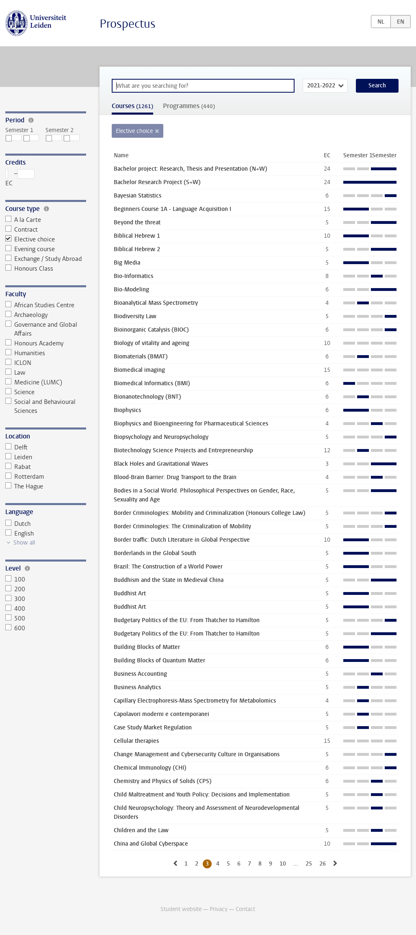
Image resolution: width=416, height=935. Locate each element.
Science (20, 392)
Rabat (18, 467)
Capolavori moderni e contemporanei (161, 714)
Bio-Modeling (131, 289)
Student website (181, 909)
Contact (245, 909)
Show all (24, 543)
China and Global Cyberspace (151, 844)
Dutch (18, 524)
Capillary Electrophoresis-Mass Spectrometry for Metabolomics (195, 701)
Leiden (18, 457)
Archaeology (26, 315)
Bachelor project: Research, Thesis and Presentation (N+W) (190, 169)
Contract (21, 230)
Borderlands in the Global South (155, 553)
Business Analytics (137, 687)
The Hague (24, 486)
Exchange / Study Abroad (43, 259)
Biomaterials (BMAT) (141, 356)
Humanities (25, 353)
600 (15, 628)
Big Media (127, 263)
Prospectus (128, 23)
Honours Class (29, 269)
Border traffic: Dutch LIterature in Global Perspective (182, 540)
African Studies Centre (40, 305)
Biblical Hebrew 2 (137, 249)
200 (15, 589)
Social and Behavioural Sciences (40, 406)
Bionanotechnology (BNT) (147, 397)
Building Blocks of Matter (147, 647)
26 (322, 864)
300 (15, 599)
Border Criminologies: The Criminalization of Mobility (182, 526)
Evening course (30, 249)
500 (15, 618)
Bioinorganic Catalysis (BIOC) (151, 330)
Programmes (189, 106)
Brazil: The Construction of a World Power (168, 567)
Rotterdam (24, 477)
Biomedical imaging (139, 370)
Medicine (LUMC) (34, 382)
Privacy (219, 909)
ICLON (18, 363)
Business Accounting (140, 674)
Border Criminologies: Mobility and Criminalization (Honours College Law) (210, 513)
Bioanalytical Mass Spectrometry (156, 303)
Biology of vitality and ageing (151, 343)
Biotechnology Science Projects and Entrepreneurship (183, 450)
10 (283, 864)
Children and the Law (141, 830)
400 (15, 609)
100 (15, 579)
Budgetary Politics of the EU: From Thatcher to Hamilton (187, 620)
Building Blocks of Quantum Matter (159, 660)
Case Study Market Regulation (153, 727)
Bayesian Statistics (137, 196)
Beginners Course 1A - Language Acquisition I (172, 209)
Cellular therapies (136, 741)
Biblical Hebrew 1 (137, 236)
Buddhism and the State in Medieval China (168, 580)
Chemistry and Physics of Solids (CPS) (163, 781)
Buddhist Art (130, 593)
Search (377, 85)
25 (309, 864)
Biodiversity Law (135, 316)
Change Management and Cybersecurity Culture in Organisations (197, 754)
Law (15, 373)
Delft (16, 447)
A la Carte (23, 220)
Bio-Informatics (133, 276)
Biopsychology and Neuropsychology (161, 437)
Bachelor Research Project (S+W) (157, 182)
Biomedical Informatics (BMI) (152, 383)
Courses (132, 106)
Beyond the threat (137, 222)
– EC (20, 178)
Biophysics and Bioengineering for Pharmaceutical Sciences (191, 423)
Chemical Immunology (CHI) (150, 768)
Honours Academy (34, 343)
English (19, 533)
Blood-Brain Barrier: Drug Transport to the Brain (175, 477)
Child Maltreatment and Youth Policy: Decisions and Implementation (202, 794)
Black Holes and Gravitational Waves (161, 464)
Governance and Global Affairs (41, 329)
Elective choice (30, 239)
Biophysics (127, 410)
